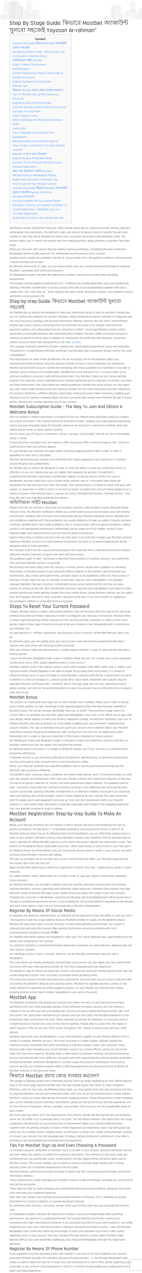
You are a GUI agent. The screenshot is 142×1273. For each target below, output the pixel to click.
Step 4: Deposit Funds (25, 116)
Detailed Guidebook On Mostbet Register (35, 141)
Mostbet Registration (25, 167)
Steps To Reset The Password (29, 65)
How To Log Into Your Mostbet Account (34, 184)
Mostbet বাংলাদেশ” (23, 197)
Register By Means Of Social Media (32, 82)
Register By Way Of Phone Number (32, 103)
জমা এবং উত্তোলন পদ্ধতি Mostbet (32, 171)
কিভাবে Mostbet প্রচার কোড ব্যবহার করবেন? (38, 90)
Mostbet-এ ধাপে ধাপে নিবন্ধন (30, 154)
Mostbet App (20, 86)
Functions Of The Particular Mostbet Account (38, 162)
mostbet (76, 342)
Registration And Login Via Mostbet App (35, 179)
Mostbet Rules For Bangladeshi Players (34, 175)
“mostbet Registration (25, 214)
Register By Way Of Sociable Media (32, 158)
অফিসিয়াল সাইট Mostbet (27, 60)
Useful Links (19, 128)
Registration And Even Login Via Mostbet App (38, 218)
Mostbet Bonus (21, 69)
